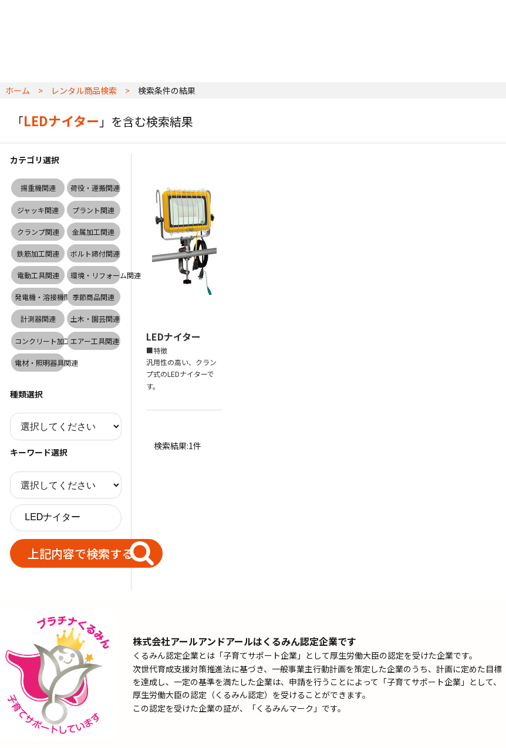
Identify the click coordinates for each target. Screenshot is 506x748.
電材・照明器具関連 (40, 363)
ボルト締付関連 (95, 253)
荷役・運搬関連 (95, 188)
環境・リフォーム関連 (95, 275)
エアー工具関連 (94, 341)
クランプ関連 (38, 232)
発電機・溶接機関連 (40, 297)
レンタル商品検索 (84, 90)
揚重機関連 (38, 188)
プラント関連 (93, 210)
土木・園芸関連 (95, 319)
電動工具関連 (38, 275)
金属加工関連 (93, 232)
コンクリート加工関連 (40, 341)
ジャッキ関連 (38, 210)
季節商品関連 (93, 297)
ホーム (17, 90)
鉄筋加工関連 (38, 253)
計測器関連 (38, 319)
